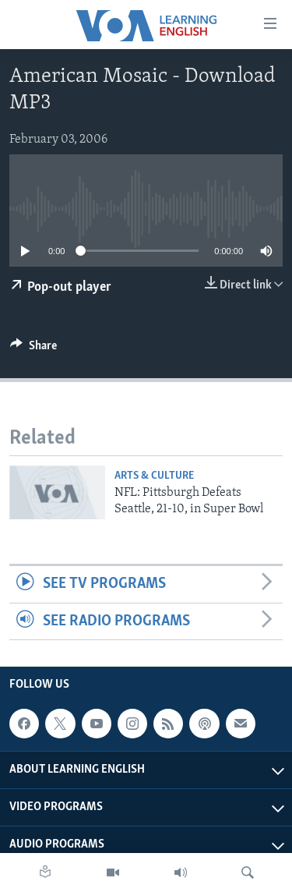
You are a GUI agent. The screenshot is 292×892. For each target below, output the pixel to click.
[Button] (33, 349)
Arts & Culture (154, 476)
